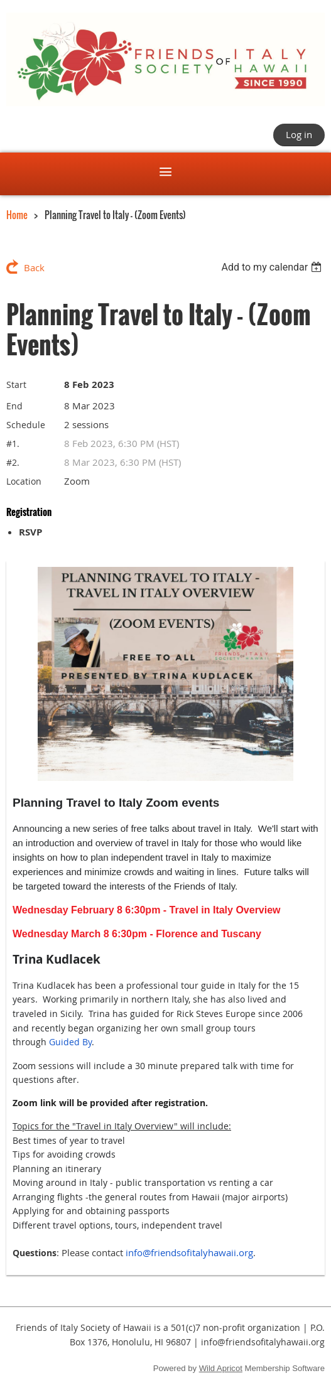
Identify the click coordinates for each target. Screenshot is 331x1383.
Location (23, 481)
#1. (12, 443)
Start (16, 384)
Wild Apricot (220, 1368)
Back (34, 267)
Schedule (25, 425)
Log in (299, 134)
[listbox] (273, 267)
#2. (12, 462)
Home (17, 215)
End (14, 406)
